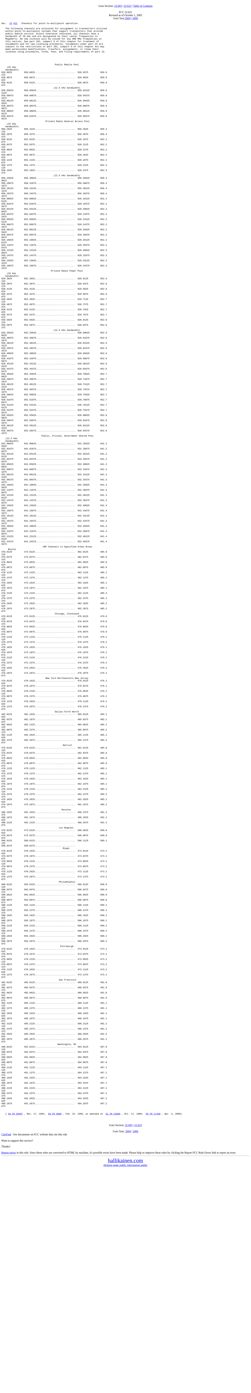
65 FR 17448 (153, 1332)
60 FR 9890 (55, 1332)
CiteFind (6, 1353)
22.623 (127, 5)
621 (15, 23)
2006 (135, 18)
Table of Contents (143, 5)
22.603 (118, 5)
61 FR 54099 (113, 1332)
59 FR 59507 (15, 1332)
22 (10, 23)
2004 (128, 18)
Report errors (8, 1371)
